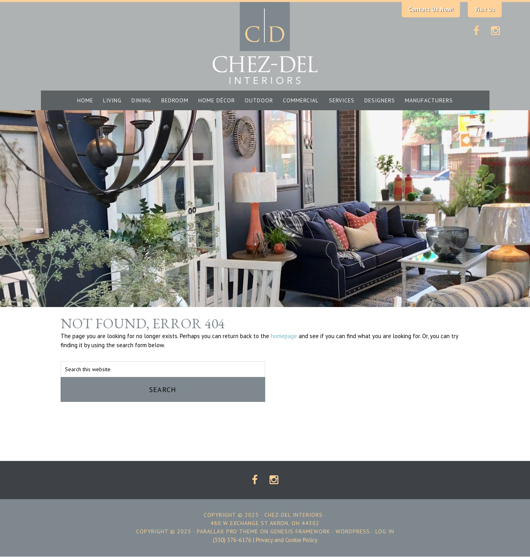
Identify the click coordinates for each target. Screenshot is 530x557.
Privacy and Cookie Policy (287, 540)
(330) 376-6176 (232, 540)
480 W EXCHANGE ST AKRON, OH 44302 (265, 523)
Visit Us (485, 9)
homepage (284, 336)
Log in (384, 531)
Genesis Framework (300, 531)
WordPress (353, 531)
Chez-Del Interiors (265, 42)
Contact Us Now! (430, 9)
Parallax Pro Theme (227, 531)
